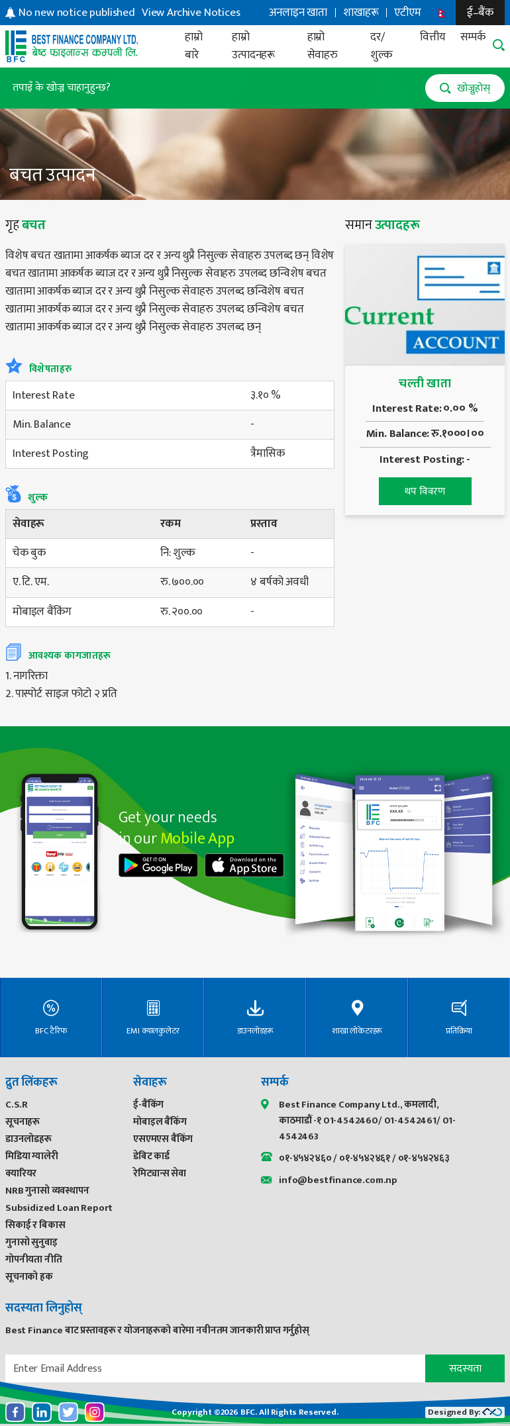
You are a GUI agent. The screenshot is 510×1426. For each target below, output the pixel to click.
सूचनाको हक (29, 1276)
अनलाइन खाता (298, 12)
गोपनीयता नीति (33, 1259)
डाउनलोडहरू (28, 1139)
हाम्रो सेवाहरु (322, 46)
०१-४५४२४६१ (364, 1158)
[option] (129, 13)
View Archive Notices (191, 13)
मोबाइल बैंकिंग (160, 1122)
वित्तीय (433, 37)
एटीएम (407, 12)
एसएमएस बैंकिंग (163, 1139)
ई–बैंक (480, 12)
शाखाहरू (360, 12)
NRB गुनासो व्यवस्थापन (47, 1190)
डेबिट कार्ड (151, 1156)
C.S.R (16, 1104)
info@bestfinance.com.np (338, 1180)
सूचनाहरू (22, 1122)
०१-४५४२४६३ (424, 1158)
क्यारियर (20, 1173)
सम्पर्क (473, 37)
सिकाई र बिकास (35, 1225)
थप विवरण (425, 491)
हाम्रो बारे (194, 46)
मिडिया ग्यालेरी (31, 1156)
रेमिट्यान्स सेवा (159, 1173)
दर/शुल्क (381, 46)
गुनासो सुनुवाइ (31, 1242)
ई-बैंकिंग (148, 1104)
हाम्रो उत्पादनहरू (253, 46)
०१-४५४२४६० (305, 1158)
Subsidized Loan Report (59, 1208)
